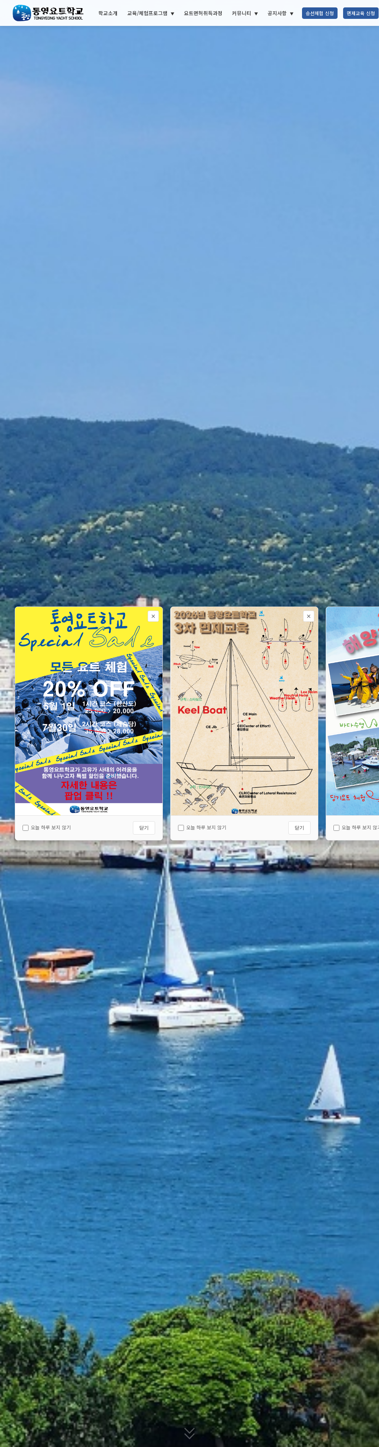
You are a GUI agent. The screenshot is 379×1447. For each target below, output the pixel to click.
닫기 (144, 827)
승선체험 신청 (320, 13)
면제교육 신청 (361, 13)
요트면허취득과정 (203, 13)
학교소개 (108, 13)
